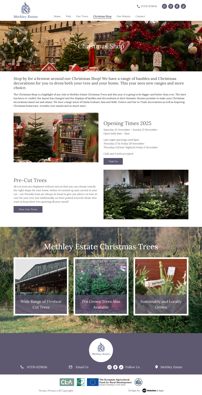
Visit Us (113, 161)
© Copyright (66, 390)
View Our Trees (28, 209)
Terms (42, 390)
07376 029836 (147, 6)
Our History (124, 16)
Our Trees (82, 16)
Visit (68, 16)
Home (57, 16)
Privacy (52, 390)
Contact (140, 16)
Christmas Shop (102, 16)
